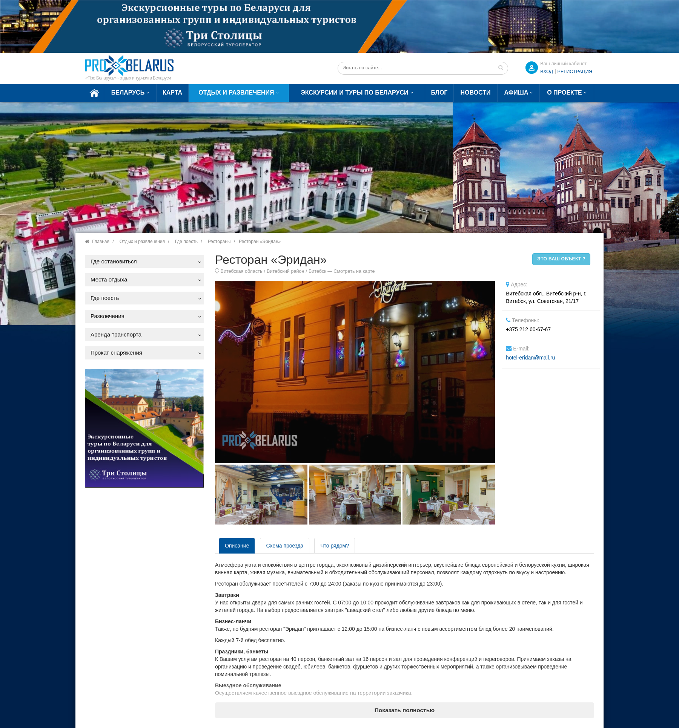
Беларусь (127, 92)
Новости (475, 92)
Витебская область (242, 271)
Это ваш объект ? (561, 259)
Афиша (516, 92)
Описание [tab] (237, 546)
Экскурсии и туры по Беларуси (354, 92)
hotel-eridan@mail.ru (530, 358)
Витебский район (285, 271)
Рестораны (219, 241)
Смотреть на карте (354, 271)
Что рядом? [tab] (334, 546)
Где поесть (186, 241)
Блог (439, 92)
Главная (100, 241)
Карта (172, 92)
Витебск (317, 271)
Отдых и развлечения (236, 92)
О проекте (564, 92)
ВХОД (546, 71)
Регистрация (575, 71)
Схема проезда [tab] (284, 546)
